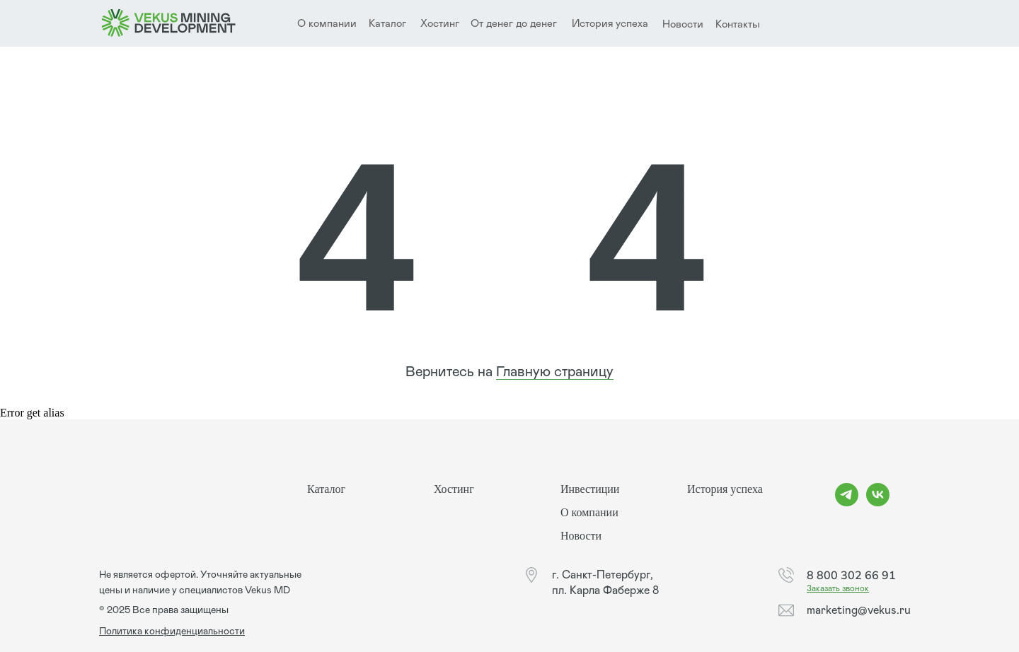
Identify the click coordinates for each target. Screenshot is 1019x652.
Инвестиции (589, 489)
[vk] (878, 502)
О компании (589, 512)
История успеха (610, 23)
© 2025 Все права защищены (164, 610)
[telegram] (846, 502)
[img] (168, 23)
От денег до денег (514, 23)
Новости (682, 24)
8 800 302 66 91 (851, 575)
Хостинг (439, 23)
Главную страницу (555, 372)
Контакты (737, 24)
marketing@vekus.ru (859, 610)
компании (333, 23)
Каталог (387, 23)
